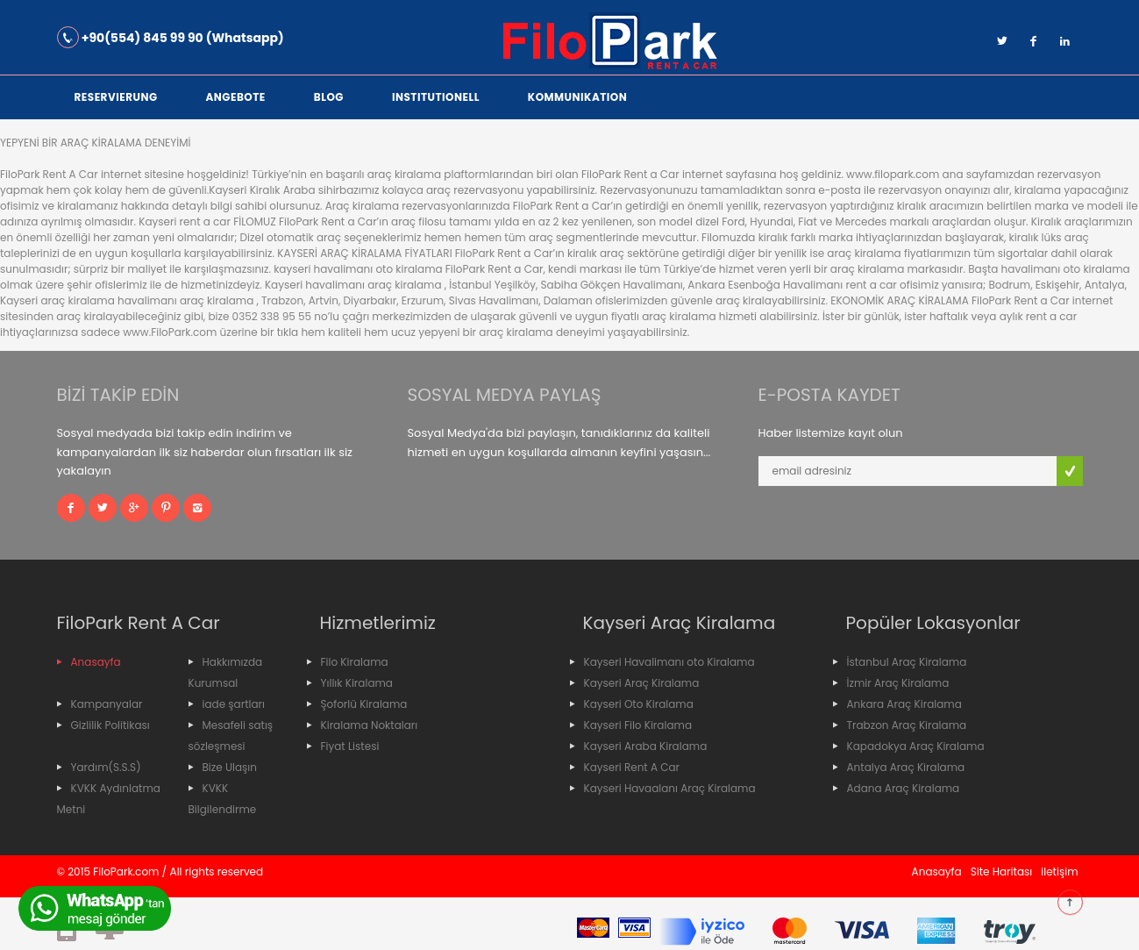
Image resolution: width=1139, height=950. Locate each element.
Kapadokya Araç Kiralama (916, 746)
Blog (329, 96)
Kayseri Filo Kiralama (638, 725)
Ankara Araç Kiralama (904, 703)
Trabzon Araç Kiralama (907, 725)
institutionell (436, 96)
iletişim (1059, 871)
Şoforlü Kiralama (364, 703)
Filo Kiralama (354, 661)
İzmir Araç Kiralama (898, 682)
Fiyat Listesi (350, 746)
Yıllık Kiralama (357, 682)
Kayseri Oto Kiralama (639, 703)
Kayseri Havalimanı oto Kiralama (669, 661)
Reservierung (116, 96)
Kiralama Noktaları (369, 725)
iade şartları (234, 703)
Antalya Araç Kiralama (906, 767)
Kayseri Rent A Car (632, 767)
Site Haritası (1002, 871)
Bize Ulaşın (230, 767)
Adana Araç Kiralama (903, 788)
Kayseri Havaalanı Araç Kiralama (670, 788)
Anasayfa (96, 661)
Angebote (236, 96)
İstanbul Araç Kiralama (907, 661)
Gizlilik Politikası (110, 725)
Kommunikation (577, 96)
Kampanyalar (107, 703)
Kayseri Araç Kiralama (642, 682)
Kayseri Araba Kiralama (646, 746)
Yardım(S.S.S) (106, 767)
